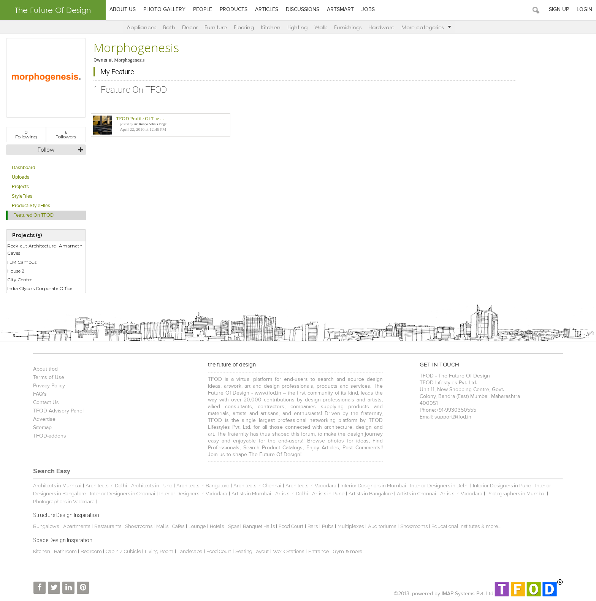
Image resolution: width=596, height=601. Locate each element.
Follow (45, 149)
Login (584, 9)
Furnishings (347, 27)
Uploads (20, 177)
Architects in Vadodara (310, 485)
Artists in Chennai (416, 493)
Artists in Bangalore (371, 493)
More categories (426, 27)
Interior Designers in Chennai (122, 493)
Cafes (178, 526)
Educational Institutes (455, 526)
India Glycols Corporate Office (39, 288)
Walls (320, 27)
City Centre (19, 279)
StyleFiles (22, 196)
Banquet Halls (259, 526)
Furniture (215, 27)
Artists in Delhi (291, 493)
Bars (313, 526)
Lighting (297, 27)
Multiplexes (351, 526)
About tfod (45, 369)
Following (26, 134)
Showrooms (139, 526)
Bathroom (66, 551)
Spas (234, 526)
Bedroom (92, 551)
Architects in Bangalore (202, 485)
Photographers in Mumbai (516, 493)
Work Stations (288, 551)
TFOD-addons (49, 436)
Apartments (76, 526)
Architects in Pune (151, 485)
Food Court (291, 526)
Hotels (217, 526)
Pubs (327, 526)
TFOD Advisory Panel (58, 411)
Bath (169, 27)
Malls (163, 526)
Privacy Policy (49, 386)
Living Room (159, 551)
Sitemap (42, 427)
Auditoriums (382, 526)
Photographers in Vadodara (64, 501)
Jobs (368, 9)
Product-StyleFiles (31, 205)
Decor (190, 27)
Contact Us (46, 402)
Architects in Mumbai (57, 485)
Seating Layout (252, 551)
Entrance (318, 551)
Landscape (190, 551)
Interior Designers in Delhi (439, 485)
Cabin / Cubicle (124, 551)
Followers (65, 134)
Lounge (197, 526)
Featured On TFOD (33, 215)
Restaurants (108, 526)
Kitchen (271, 27)
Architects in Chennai (257, 485)
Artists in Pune (328, 493)
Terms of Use (48, 377)
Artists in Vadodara (461, 493)
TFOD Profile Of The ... (140, 118)
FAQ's (40, 394)
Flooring (244, 27)
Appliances (141, 27)
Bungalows (46, 526)
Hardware (381, 27)
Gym (338, 551)
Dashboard (23, 167)
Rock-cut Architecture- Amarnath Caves (44, 249)
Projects (20, 186)
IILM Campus (21, 262)
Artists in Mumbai (251, 493)
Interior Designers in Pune (502, 485)
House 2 (15, 271)
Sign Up (559, 9)
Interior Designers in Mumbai (373, 485)
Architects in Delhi (106, 485)
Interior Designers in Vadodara (193, 493)
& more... (491, 526)
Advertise (44, 419)
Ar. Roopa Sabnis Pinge (150, 124)
